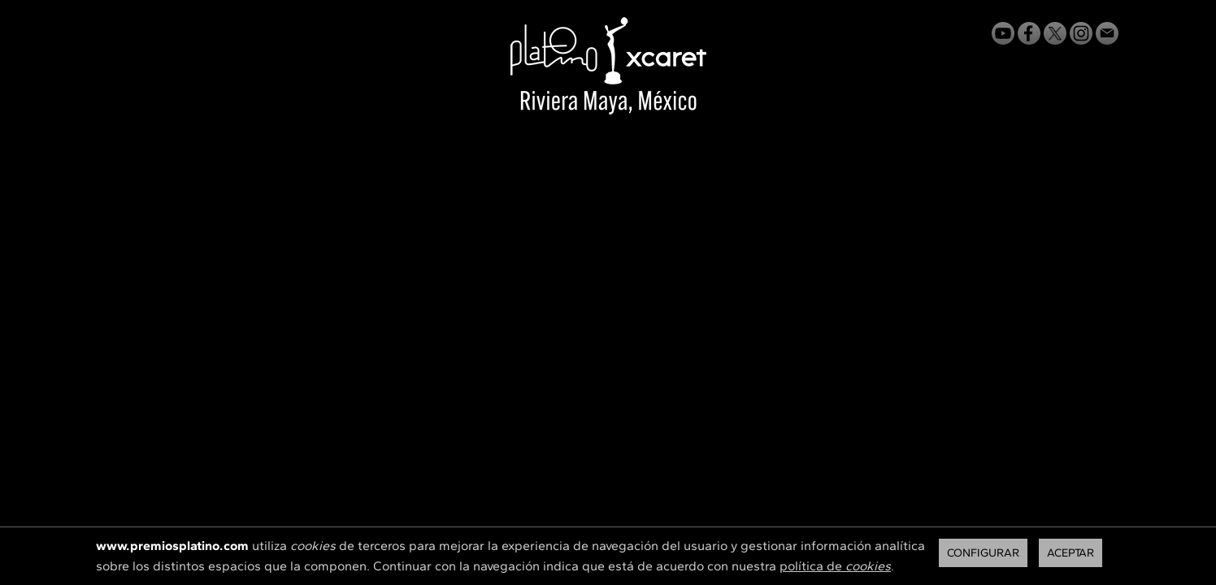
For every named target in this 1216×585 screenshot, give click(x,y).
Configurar (983, 553)
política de (835, 566)
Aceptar (1070, 553)
